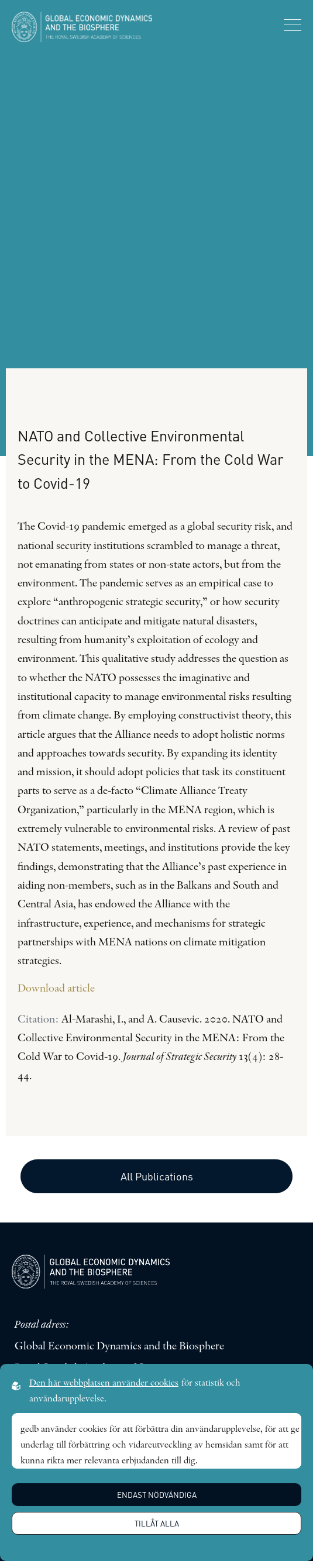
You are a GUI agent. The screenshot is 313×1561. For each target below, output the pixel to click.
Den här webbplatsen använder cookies (103, 1383)
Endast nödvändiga (157, 1495)
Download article (56, 988)
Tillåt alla (157, 1523)
